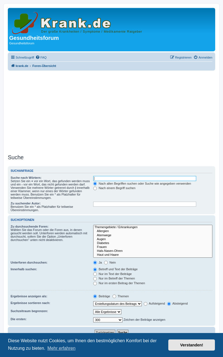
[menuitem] (41, 57)
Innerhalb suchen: (24, 269)
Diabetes (153, 243)
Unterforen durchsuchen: (29, 262)
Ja (97, 262)
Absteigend (177, 303)
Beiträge (101, 296)
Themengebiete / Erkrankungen (153, 227)
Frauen (153, 247)
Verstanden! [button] (191, 345)
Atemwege (153, 235)
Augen (153, 239)
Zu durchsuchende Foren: (30, 226)
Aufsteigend (154, 303)
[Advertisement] (111, 111)
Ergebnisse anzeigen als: (29, 296)
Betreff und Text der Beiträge (115, 269)
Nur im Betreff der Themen (114, 278)
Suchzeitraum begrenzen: (29, 311)
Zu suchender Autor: (26, 203)
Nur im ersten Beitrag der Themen (119, 283)
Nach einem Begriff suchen (114, 188)
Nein (110, 262)
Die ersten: (19, 319)
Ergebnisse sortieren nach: (30, 303)
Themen (120, 296)
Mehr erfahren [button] (61, 348)
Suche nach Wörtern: (26, 177)
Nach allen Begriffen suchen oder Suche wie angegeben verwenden (142, 183)
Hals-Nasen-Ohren (153, 251)
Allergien (153, 231)
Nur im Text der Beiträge (112, 274)
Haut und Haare (153, 255)
